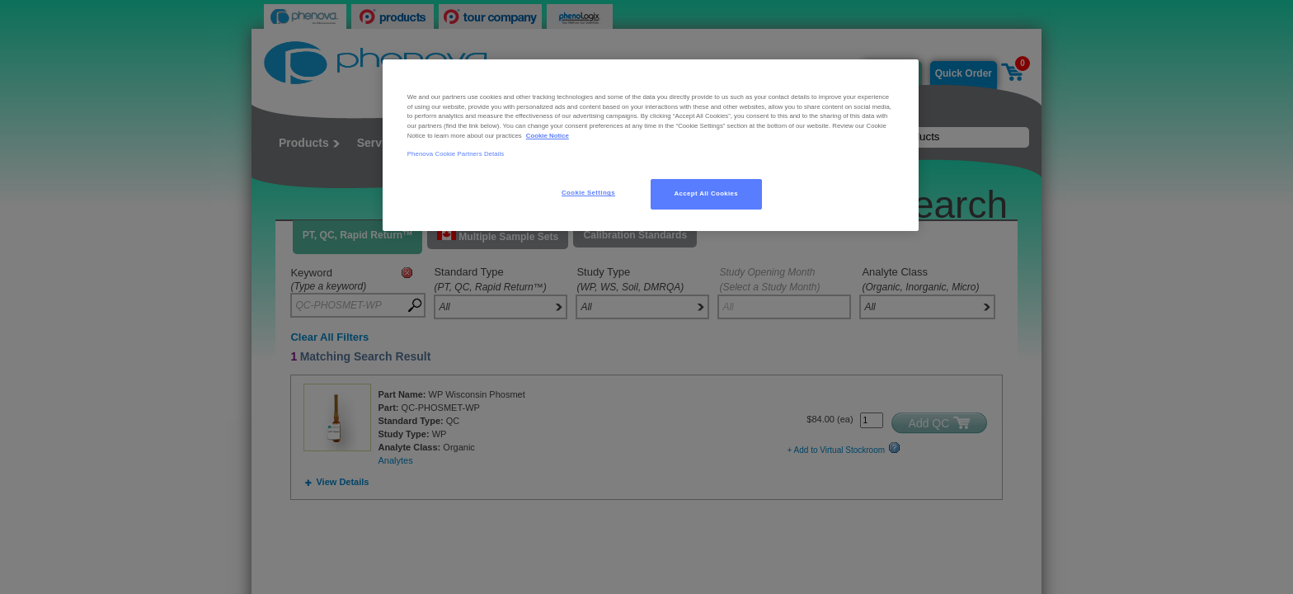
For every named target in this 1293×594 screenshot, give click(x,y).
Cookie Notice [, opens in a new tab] (547, 135)
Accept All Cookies (707, 193)
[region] (651, 145)
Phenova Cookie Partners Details (456, 154)
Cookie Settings (588, 192)
